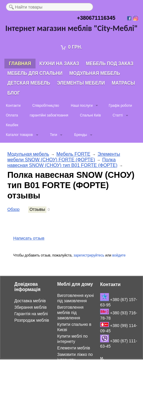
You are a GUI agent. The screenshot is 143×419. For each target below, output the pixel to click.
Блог (13, 93)
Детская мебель (28, 83)
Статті (117, 115)
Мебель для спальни (35, 73)
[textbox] (49, 7)
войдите (118, 255)
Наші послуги (81, 105)
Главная (20, 63)
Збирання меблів (30, 307)
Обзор (13, 209)
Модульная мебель (94, 73)
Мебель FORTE (73, 154)
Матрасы (123, 83)
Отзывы (37, 209)
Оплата (12, 115)
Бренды (80, 135)
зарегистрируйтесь (88, 255)
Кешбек (12, 125)
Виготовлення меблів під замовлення (70, 312)
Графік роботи (120, 105)
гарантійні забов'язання (49, 115)
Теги (53, 135)
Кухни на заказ (59, 63)
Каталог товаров (19, 135)
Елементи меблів (73, 348)
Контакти (13, 105)
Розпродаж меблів (31, 320)
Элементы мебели (81, 83)
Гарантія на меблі (31, 313)
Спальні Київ (90, 115)
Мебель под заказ (110, 63)
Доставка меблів (30, 300)
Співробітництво (45, 105)
